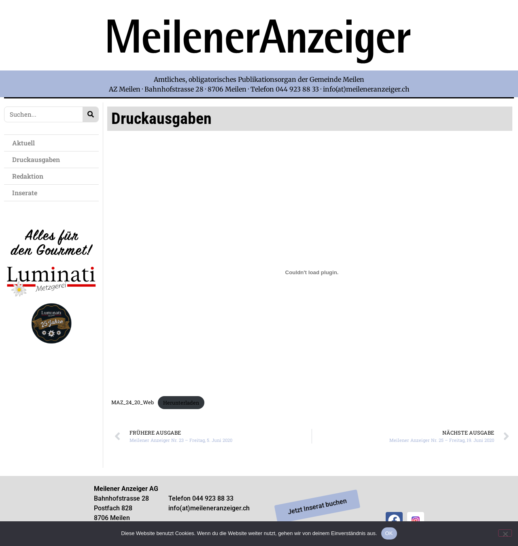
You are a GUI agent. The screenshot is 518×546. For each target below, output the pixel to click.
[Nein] (505, 533)
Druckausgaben (36, 159)
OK (389, 533)
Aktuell (25, 143)
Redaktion (29, 176)
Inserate (26, 192)
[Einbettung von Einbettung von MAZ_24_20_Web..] (311, 272)
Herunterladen (181, 402)
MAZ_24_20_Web (132, 402)
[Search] (90, 114)
